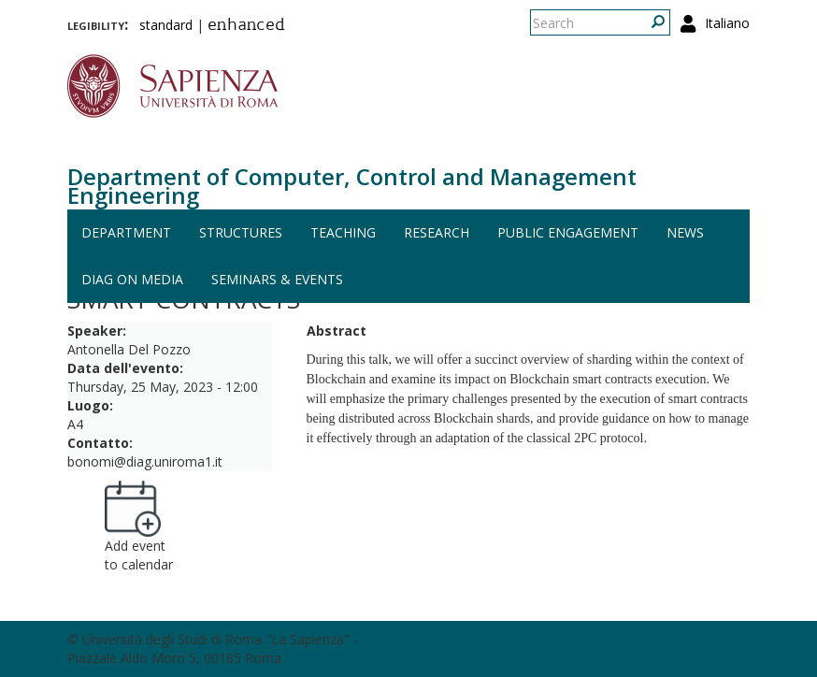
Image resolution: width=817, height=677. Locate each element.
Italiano (727, 23)
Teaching (343, 232)
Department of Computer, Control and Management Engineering (352, 185)
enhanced (246, 26)
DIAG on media (132, 279)
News (685, 232)
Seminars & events (277, 279)
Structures (240, 232)
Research (436, 232)
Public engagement (567, 232)
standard (166, 25)
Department (126, 232)
